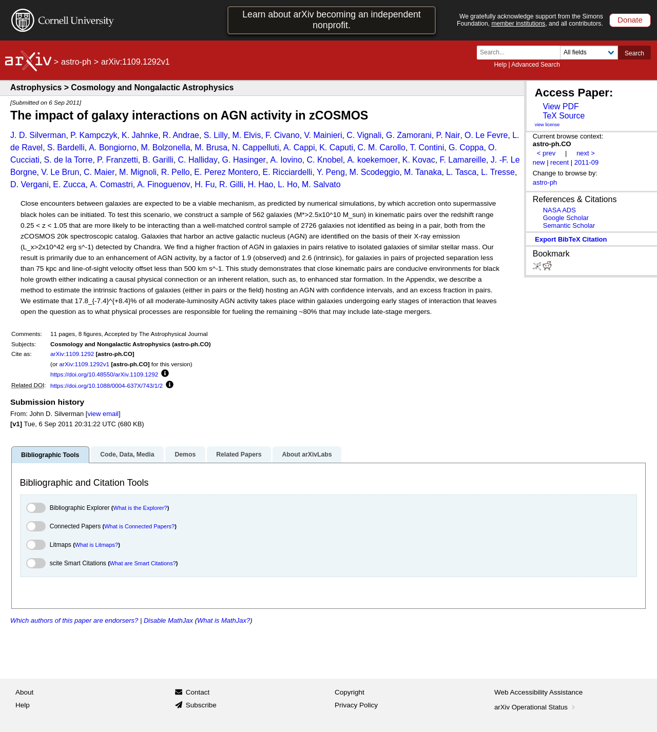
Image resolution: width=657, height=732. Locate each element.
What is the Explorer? (140, 508)
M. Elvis (246, 135)
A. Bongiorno (113, 147)
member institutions (518, 23)
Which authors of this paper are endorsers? (74, 620)
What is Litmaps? (96, 545)
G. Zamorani (409, 135)
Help (500, 64)
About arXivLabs (307, 454)
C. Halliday (198, 159)
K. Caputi (336, 147)
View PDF (560, 106)
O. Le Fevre (486, 135)
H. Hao (261, 184)
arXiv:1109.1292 (72, 353)
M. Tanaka (423, 172)
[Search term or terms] (521, 53)
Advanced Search (535, 64)
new (539, 162)
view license (547, 124)
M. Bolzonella (165, 147)
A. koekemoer (372, 159)
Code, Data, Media (127, 454)
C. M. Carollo (381, 147)
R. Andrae (181, 135)
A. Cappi (299, 147)
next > (585, 153)
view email (102, 414)
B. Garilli (157, 159)
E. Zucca (69, 184)
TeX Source (564, 115)
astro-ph (76, 61)
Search (634, 53)
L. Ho (287, 184)
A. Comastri (111, 184)
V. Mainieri (323, 135)
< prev (546, 153)
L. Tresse (498, 172)
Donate (630, 19)
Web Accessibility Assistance (538, 692)
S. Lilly (216, 135)
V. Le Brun (60, 172)
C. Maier (99, 172)
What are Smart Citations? (143, 563)
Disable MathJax (168, 620)
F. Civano (282, 135)
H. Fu (205, 184)
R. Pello (175, 172)
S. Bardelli (66, 147)
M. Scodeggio (375, 172)
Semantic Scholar (569, 225)
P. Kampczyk (93, 135)
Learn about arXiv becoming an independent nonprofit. (331, 19)
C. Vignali (363, 135)
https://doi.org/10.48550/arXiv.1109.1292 (104, 374)
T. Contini (427, 147)
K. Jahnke (140, 135)
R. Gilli (231, 184)
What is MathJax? (223, 620)
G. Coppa (466, 147)
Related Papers (238, 454)
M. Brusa (211, 147)
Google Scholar (566, 218)
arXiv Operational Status (535, 707)
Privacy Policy (356, 705)
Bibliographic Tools (50, 455)
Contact (198, 692)
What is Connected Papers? (139, 526)
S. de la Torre (68, 159)
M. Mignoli (138, 172)
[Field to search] (589, 53)
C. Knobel (324, 159)
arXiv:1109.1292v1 (84, 364)
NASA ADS (559, 210)
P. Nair (448, 135)
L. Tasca (461, 172)
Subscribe (201, 705)
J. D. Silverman (38, 135)
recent (559, 162)
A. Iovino (286, 159)
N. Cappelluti (255, 147)
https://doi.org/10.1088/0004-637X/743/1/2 (106, 385)
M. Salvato (321, 184)
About (24, 692)
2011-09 (586, 162)
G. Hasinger (244, 159)
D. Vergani (29, 184)
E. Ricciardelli (287, 172)
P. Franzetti (117, 159)
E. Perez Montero (226, 172)
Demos (185, 454)
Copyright (349, 692)
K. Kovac (418, 159)
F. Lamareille (462, 159)
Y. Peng (331, 172)
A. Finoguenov (163, 184)
